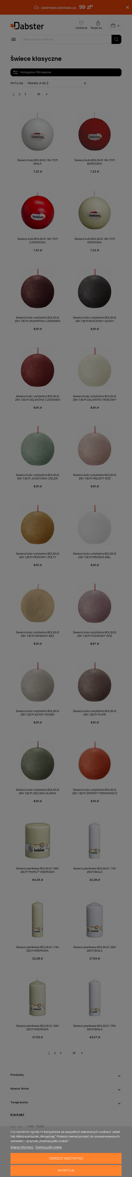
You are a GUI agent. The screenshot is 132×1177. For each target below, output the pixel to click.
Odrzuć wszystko (66, 1158)
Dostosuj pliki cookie (48, 1147)
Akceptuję (66, 1170)
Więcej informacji (22, 1147)
